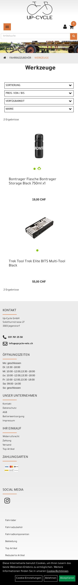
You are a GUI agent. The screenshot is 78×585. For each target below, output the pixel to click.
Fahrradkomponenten (17, 534)
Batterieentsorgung (13, 416)
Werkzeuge (41, 58)
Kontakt (7, 404)
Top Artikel (8, 449)
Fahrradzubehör (20, 58)
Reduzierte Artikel (15, 555)
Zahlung (7, 441)
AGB (5, 412)
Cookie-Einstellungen (28, 578)
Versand (7, 445)
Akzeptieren (67, 578)
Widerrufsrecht (11, 436)
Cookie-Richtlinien (57, 571)
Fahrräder (10, 520)
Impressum (9, 421)
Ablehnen (50, 578)
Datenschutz (9, 408)
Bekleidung (11, 541)
